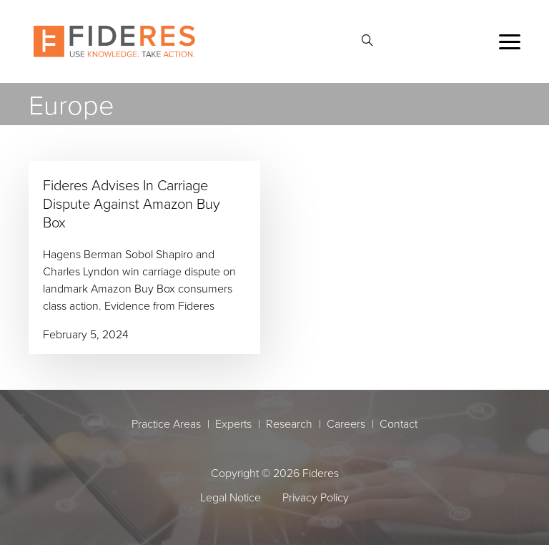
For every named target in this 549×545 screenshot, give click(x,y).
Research (289, 423)
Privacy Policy (315, 497)
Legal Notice (230, 497)
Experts (233, 423)
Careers (346, 423)
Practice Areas (166, 423)
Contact (398, 423)
